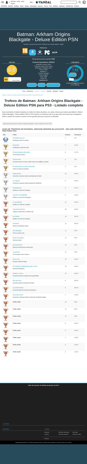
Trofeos (41, 85)
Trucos (46, 6)
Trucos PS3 (32, 85)
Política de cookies (76, 434)
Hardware (62, 6)
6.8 (11, 70)
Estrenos (13, 3)
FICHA (23, 91)
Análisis (16, 6)
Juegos (27, 6)
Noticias (10, 6)
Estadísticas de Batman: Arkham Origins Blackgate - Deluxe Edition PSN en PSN (27, 123)
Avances (40, 6)
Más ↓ (31, 2)
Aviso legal (74, 432)
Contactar (46, 434)
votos (75, 83)
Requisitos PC (43, 80)
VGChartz (46, 438)
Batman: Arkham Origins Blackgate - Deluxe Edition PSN (43, 36)
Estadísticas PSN (53, 85)
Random (55, 6)
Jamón (22, 1)
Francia (18, 1)
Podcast (76, 6)
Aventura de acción (35, 44)
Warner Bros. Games (47, 66)
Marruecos (13, 1)
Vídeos (61, 91)
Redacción (46, 432)
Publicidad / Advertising (63, 432)
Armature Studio (46, 64)
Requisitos (30, 91)
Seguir (72, 74)
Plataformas (69, 6)
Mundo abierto (54, 44)
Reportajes (33, 6)
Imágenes (55, 91)
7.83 (75, 69)
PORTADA (4, 6)
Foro (50, 6)
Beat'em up (45, 44)
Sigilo (62, 44)
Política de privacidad (63, 434)
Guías (21, 6)
